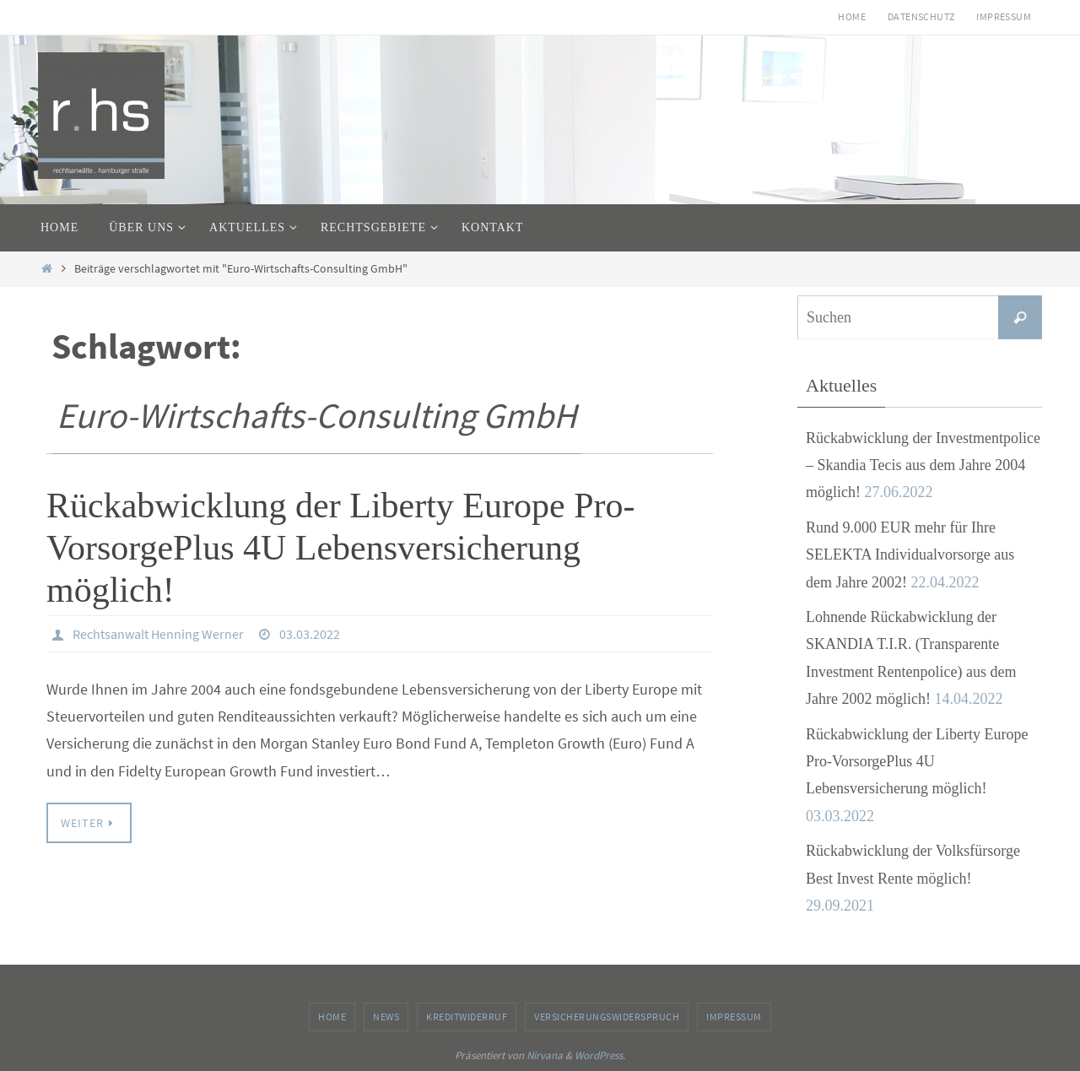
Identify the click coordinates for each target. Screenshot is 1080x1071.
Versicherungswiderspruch (606, 1016)
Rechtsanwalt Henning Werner (158, 633)
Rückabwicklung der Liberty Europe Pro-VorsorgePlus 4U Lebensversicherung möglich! (340, 548)
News (386, 1016)
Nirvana (544, 1055)
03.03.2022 (309, 633)
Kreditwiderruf (466, 1016)
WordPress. (600, 1055)
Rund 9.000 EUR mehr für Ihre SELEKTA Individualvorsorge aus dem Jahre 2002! (910, 555)
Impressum (1003, 16)
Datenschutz (921, 16)
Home (852, 16)
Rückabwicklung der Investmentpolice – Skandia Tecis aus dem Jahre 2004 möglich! (923, 465)
